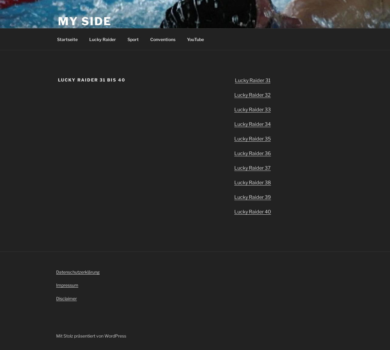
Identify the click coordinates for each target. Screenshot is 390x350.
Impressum (67, 285)
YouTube (195, 39)
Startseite (67, 39)
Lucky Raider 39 (252, 197)
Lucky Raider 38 (252, 182)
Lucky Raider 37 (252, 168)
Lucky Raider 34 (252, 124)
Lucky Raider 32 (252, 95)
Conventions (162, 39)
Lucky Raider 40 (252, 212)
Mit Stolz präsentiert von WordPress (91, 335)
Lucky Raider (102, 39)
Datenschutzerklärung (78, 272)
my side (85, 21)
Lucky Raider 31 (252, 80)
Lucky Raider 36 (252, 153)
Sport (133, 39)
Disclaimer (66, 298)
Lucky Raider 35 (252, 139)
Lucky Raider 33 (252, 110)
